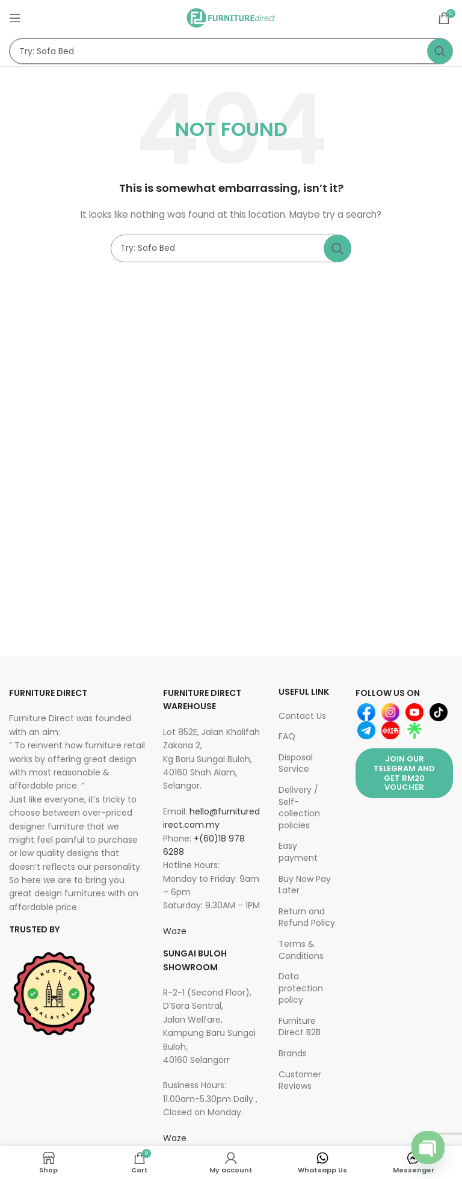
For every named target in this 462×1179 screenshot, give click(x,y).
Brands (293, 1053)
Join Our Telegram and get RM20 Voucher (404, 773)
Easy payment (298, 852)
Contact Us (302, 716)
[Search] (231, 51)
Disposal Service (296, 763)
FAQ (287, 736)
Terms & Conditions (301, 950)
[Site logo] (231, 17)
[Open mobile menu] (15, 18)
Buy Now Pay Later (305, 885)
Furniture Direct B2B (300, 1027)
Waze (174, 931)
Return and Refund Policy (307, 917)
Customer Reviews (300, 1080)
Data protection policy (301, 988)
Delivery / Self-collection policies (299, 807)
